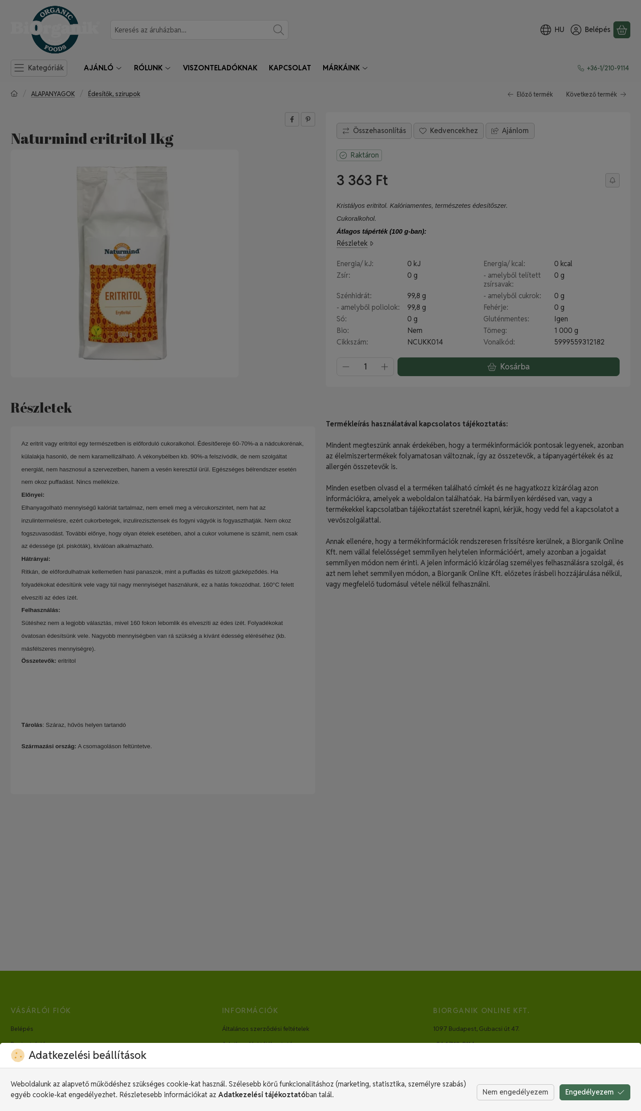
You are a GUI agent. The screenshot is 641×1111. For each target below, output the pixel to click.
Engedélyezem (595, 1092)
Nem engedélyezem (515, 1092)
